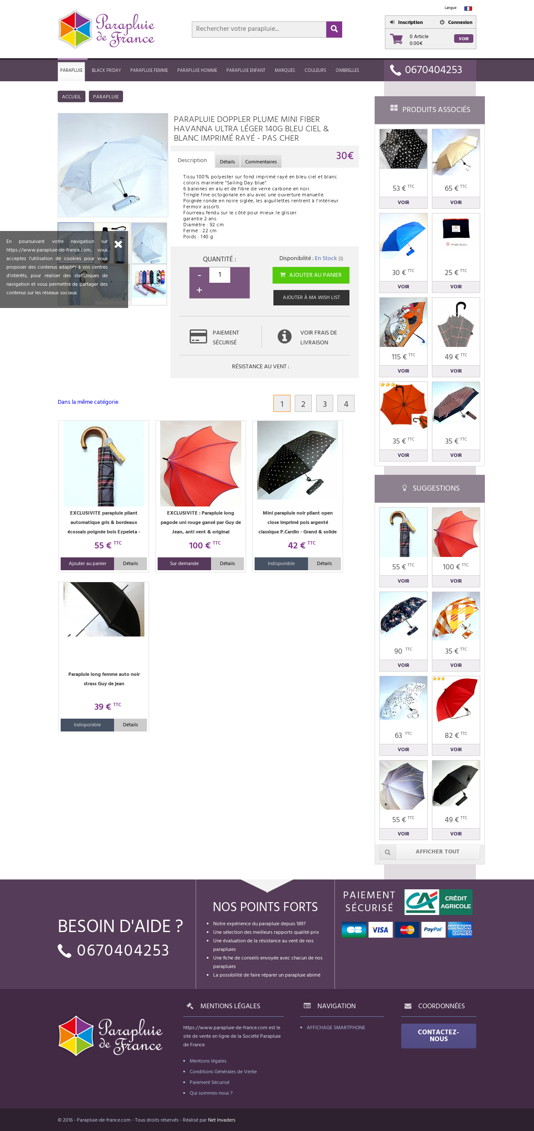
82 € (456, 736)
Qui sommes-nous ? (211, 1093)
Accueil (71, 97)
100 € (456, 567)
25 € (456, 273)
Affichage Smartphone (336, 1028)
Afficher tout (419, 852)
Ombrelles (347, 70)
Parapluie (71, 70)
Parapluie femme (149, 70)
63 (403, 736)
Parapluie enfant (245, 70)
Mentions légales (208, 1061)
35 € (403, 441)
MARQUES (285, 70)
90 (403, 651)
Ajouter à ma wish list (311, 297)
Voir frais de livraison (318, 338)
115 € (403, 357)
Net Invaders (221, 1120)
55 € (403, 567)
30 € (403, 273)
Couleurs (315, 70)
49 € (456, 357)
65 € (456, 189)
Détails (130, 564)
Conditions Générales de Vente (223, 1072)
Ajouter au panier (310, 275)
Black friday (106, 70)
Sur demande (184, 564)
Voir (464, 39)
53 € (403, 189)
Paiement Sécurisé (209, 1082)
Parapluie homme (197, 70)
